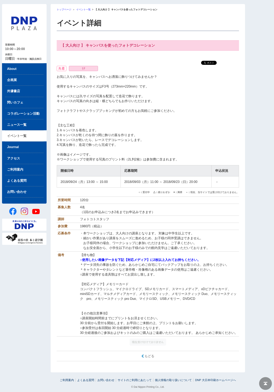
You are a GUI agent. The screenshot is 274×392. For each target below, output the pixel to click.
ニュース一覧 (17, 124)
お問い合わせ (17, 191)
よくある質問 (17, 180)
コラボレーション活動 (23, 113)
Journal (13, 147)
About (11, 68)
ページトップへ (265, 383)
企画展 (12, 80)
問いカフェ (15, 102)
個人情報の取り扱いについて (173, 380)
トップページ (64, 9)
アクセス (13, 158)
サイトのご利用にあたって (135, 380)
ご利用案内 (15, 169)
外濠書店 (13, 91)
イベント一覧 (17, 136)
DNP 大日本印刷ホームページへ (215, 380)
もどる (149, 356)
